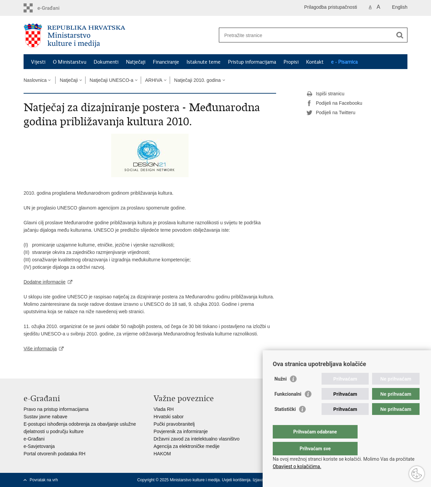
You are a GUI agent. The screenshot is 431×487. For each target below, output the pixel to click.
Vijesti (38, 62)
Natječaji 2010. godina (197, 80)
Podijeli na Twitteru (330, 113)
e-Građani (34, 439)
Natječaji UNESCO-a (111, 80)
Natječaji (135, 62)
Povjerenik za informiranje (181, 431)
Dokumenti (106, 62)
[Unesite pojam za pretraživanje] (306, 35)
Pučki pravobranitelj (174, 424)
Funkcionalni (287, 407)
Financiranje (166, 62)
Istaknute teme (204, 62)
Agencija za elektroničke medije (187, 446)
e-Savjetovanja (39, 446)
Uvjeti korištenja (236, 480)
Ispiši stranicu (325, 94)
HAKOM (162, 453)
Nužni (280, 392)
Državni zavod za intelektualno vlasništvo (196, 439)
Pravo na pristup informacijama (56, 409)
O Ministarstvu (69, 62)
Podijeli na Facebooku (334, 103)
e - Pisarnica (344, 62)
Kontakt (315, 62)
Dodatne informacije (45, 282)
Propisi (291, 62)
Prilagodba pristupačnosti (330, 7)
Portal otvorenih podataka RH (55, 453)
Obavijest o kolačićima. (297, 466)
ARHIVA (153, 80)
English (399, 7)
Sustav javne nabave (45, 416)
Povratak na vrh (44, 480)
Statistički (285, 422)
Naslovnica (35, 80)
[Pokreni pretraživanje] (399, 35)
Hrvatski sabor (169, 416)
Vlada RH (164, 409)
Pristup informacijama (252, 62)
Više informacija (40, 348)
